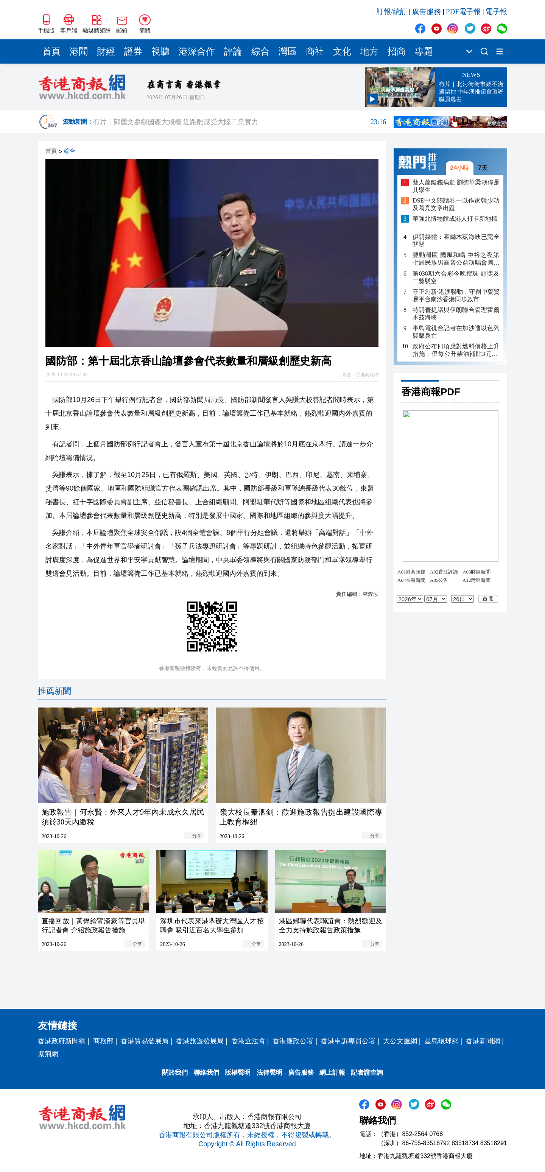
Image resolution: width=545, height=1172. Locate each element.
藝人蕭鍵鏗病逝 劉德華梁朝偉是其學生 (456, 186)
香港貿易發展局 (144, 1041)
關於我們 (175, 1072)
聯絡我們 (206, 1072)
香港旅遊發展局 (200, 1041)
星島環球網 (442, 1041)
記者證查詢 (367, 1072)
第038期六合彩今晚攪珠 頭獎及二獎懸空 (456, 277)
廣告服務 (426, 12)
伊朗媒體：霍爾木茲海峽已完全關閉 (456, 241)
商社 (315, 51)
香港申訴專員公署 (348, 1041)
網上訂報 (332, 1072)
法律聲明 (269, 1072)
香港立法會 (248, 1041)
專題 (424, 51)
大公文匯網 (400, 1041)
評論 (233, 51)
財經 (106, 51)
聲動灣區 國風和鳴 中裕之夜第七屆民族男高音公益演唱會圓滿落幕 (456, 259)
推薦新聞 (54, 691)
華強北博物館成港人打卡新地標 (455, 218)
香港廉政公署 (292, 1041)
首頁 (51, 51)
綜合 (260, 51)
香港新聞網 (483, 1041)
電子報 (496, 12)
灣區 (288, 51)
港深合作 (197, 51)
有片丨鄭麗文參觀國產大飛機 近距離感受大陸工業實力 (239, 121)
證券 (133, 51)
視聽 (160, 51)
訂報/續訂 (392, 12)
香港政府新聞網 (62, 1041)
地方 (369, 51)
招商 (397, 51)
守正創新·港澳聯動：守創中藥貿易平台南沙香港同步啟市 (456, 295)
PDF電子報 (463, 12)
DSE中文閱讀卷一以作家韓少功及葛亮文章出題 (456, 204)
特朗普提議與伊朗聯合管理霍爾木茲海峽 (456, 314)
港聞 (79, 51)
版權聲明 (238, 1072)
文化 (342, 51)
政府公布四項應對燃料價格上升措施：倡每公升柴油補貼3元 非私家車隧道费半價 (456, 350)
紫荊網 (48, 1054)
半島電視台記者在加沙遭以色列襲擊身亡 (456, 332)
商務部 (103, 1041)
